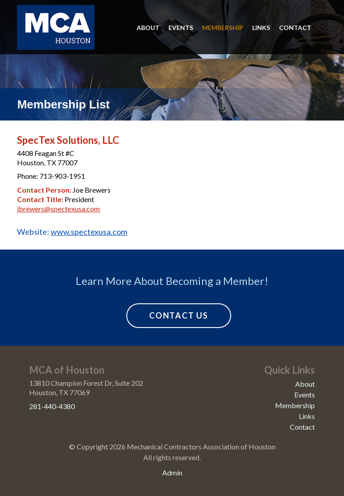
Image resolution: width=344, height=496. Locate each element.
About (148, 27)
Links (261, 27)
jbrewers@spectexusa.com (58, 208)
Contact (295, 27)
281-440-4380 (52, 406)
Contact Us (178, 315)
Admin (172, 472)
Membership (222, 27)
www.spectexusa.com (89, 232)
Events (180, 27)
